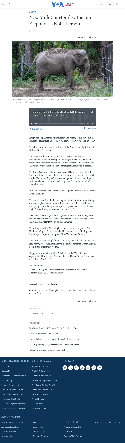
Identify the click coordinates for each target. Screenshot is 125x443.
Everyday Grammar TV (41, 376)
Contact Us (5, 371)
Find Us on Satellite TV (10, 399)
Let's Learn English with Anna (44, 381)
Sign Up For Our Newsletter (12, 390)
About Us (5, 367)
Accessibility (6, 381)
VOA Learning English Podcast (107, 422)
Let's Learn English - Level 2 (43, 390)
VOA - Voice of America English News (49, 115)
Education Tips (39, 432)
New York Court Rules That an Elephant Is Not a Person (58, 112)
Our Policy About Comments (13, 408)
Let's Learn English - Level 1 (43, 385)
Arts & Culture (7, 436)
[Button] (82, 37)
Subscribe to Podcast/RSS (12, 395)
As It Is (32, 12)
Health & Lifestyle (71, 422)
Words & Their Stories (73, 436)
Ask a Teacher (38, 427)
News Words (37, 404)
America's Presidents (10, 427)
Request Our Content (10, 385)
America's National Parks (12, 422)
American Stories (8, 432)
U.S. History (68, 432)
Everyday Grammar (41, 436)
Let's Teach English (40, 395)
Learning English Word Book (13, 404)
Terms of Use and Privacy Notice (14, 376)
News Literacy (38, 399)
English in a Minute (40, 367)
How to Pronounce (39, 408)
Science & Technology (73, 427)
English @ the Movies (41, 371)
